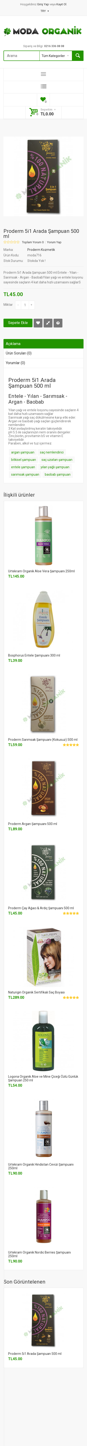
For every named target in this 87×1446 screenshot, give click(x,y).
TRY (45, 11)
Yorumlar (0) (15, 363)
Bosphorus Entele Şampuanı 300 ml (34, 655)
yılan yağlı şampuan (55, 467)
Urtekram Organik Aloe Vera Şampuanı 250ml (41, 571)
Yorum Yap (54, 242)
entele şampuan (23, 467)
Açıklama (13, 344)
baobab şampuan (58, 474)
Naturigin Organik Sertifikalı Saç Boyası (36, 992)
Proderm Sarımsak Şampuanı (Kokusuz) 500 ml (42, 739)
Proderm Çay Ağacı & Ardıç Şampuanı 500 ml (41, 908)
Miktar (8, 304)
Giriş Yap (43, 4)
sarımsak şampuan (25, 474)
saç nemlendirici (52, 452)
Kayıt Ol (61, 4)
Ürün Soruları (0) (19, 353)
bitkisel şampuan (23, 460)
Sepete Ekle (18, 323)
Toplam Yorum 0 (33, 242)
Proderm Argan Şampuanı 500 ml (32, 824)
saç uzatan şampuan (57, 460)
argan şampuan (22, 452)
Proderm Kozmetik (41, 250)
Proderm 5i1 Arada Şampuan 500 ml (34, 1354)
